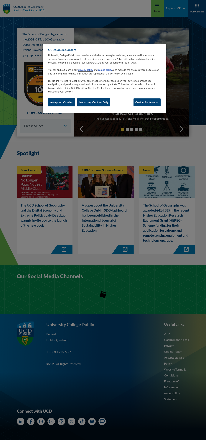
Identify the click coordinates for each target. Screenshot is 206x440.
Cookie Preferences (147, 102)
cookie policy (105, 69)
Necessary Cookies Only (93, 102)
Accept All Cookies (61, 102)
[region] (104, 78)
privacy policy (85, 69)
